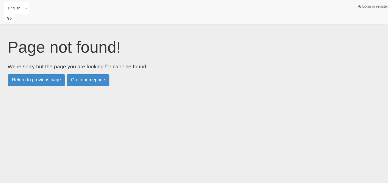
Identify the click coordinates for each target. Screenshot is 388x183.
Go (9, 18)
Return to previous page (36, 79)
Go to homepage (88, 79)
